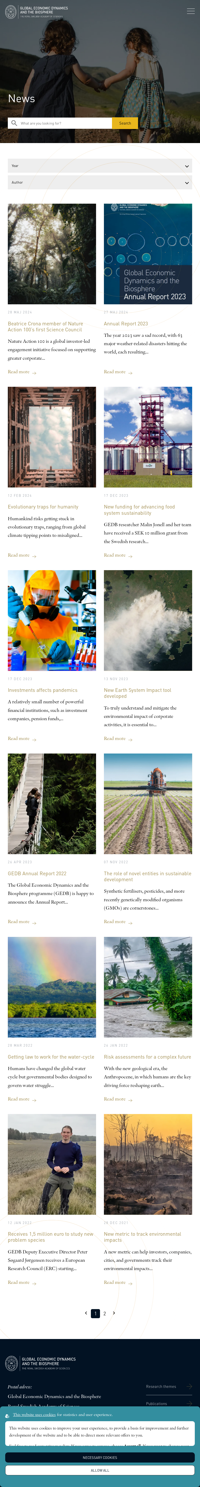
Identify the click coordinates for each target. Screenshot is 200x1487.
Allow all (100, 1470)
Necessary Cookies (100, 1457)
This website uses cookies (34, 1415)
